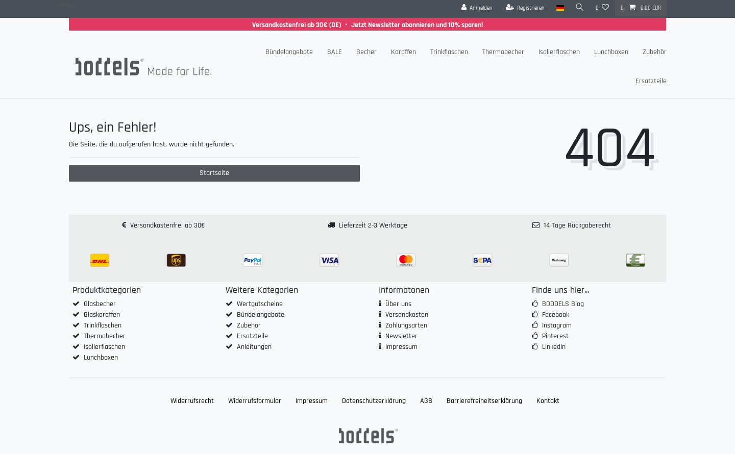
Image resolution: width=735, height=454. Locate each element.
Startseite (214, 173)
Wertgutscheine (260, 304)
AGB (426, 401)
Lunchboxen (611, 52)
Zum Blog (66, 5)
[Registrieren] (525, 8)
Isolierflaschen (559, 52)
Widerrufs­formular (254, 401)
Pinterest (555, 336)
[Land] (559, 8)
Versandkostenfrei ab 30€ (167, 225)
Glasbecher (100, 304)
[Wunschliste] (602, 8)
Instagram (557, 325)
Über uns (398, 304)
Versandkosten (406, 314)
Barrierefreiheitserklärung (484, 401)
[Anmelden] (477, 8)
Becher (366, 52)
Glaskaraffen (102, 314)
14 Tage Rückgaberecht (577, 225)
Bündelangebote (289, 52)
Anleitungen (254, 346)
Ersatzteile (651, 81)
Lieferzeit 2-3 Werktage (373, 225)
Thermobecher (503, 52)
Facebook (555, 314)
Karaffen (403, 52)
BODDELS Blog (563, 304)
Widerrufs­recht (192, 401)
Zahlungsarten (406, 325)
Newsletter (401, 336)
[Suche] (580, 8)
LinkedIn (554, 346)
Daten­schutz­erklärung (374, 401)
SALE (334, 52)
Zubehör (655, 52)
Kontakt (547, 401)
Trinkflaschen (449, 52)
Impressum (401, 346)
